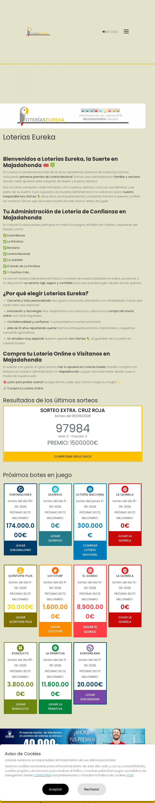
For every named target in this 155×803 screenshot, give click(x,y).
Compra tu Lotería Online (25, 388)
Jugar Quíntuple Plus (20, 619)
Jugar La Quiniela (125, 538)
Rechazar (91, 789)
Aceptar (55, 789)
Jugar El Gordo (90, 629)
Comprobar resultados (72, 456)
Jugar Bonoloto (20, 706)
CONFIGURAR (42, 775)
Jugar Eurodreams (90, 697)
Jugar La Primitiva (55, 706)
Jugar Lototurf (55, 629)
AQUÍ (130, 775)
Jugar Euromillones (20, 547)
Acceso (110, 32)
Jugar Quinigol (55, 538)
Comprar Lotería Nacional (90, 550)
